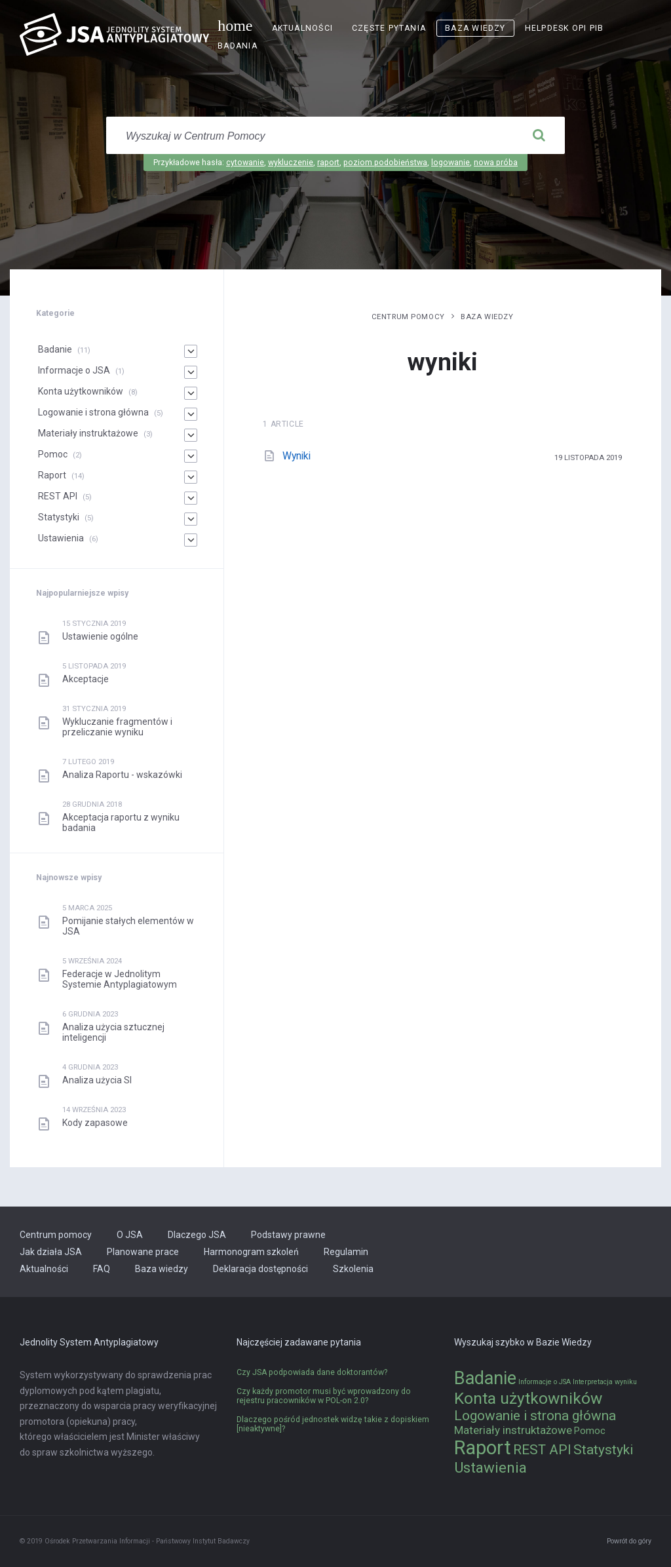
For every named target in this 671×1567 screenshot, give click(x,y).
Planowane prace (143, 1252)
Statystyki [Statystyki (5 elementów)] (603, 1450)
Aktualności (302, 28)
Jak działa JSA (51, 1252)
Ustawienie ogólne (100, 636)
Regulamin (346, 1252)
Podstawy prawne (288, 1234)
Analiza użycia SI (97, 1080)
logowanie (450, 162)
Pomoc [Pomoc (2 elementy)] (589, 1431)
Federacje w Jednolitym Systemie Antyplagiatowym (119, 979)
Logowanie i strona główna (93, 412)
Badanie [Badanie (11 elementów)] (485, 1378)
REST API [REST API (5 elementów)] (542, 1450)
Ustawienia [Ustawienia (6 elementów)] (490, 1467)
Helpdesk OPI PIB (564, 28)
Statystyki (58, 517)
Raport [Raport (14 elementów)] (482, 1448)
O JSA (130, 1234)
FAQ (101, 1269)
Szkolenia (353, 1269)
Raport (52, 475)
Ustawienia (61, 538)
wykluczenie (290, 162)
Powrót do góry (629, 1541)
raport (328, 162)
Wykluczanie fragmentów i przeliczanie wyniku (117, 726)
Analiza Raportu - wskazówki (122, 774)
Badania (238, 45)
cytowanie (245, 162)
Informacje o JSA (74, 370)
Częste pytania (389, 28)
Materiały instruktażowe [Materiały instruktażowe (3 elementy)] (513, 1430)
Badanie (55, 349)
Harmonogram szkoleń (251, 1252)
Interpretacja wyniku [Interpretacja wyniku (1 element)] (605, 1382)
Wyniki (296, 456)
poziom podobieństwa (385, 162)
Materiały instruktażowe (88, 433)
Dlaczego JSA (197, 1234)
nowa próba (496, 162)
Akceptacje (85, 679)
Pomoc (52, 454)
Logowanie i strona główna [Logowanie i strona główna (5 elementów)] (535, 1415)
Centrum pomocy (408, 316)
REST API (57, 496)
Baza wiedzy (475, 28)
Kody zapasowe (95, 1122)
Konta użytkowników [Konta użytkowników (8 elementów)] (528, 1398)
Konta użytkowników (80, 391)
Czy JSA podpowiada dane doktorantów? (312, 1372)
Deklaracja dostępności (260, 1269)
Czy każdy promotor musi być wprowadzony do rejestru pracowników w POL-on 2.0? (324, 1396)
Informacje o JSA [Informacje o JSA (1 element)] (544, 1382)
